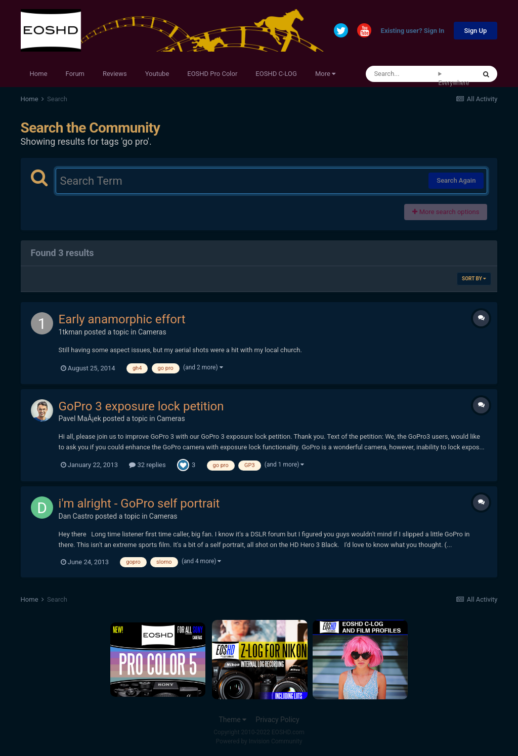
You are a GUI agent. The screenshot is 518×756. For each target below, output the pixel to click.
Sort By (474, 278)
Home (39, 73)
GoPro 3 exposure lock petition (141, 406)
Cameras (152, 332)
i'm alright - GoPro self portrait (139, 503)
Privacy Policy (277, 720)
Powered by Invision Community (259, 741)
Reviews (115, 73)
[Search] (402, 74)
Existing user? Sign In (413, 31)
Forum (75, 73)
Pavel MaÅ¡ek (80, 418)
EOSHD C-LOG (276, 73)
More (325, 73)
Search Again (456, 180)
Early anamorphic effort (122, 319)
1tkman (70, 332)
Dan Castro (76, 516)
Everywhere (453, 83)
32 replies (147, 465)
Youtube (157, 73)
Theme (232, 720)
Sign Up (475, 30)
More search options (445, 212)
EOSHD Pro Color (212, 73)
